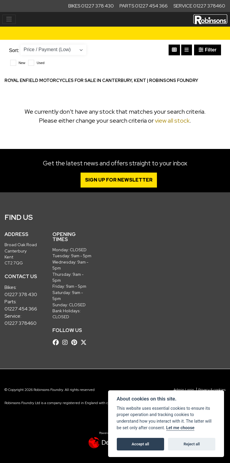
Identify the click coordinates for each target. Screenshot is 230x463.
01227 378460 (20, 323)
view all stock (172, 120)
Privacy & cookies (212, 389)
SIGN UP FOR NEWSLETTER (118, 180)
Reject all (192, 444)
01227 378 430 (20, 294)
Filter (208, 49)
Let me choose (180, 427)
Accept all (140, 444)
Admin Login (183, 389)
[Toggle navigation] (9, 19)
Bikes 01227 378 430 (91, 6)
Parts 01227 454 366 (143, 6)
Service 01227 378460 (199, 6)
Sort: (14, 50)
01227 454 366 (20, 309)
